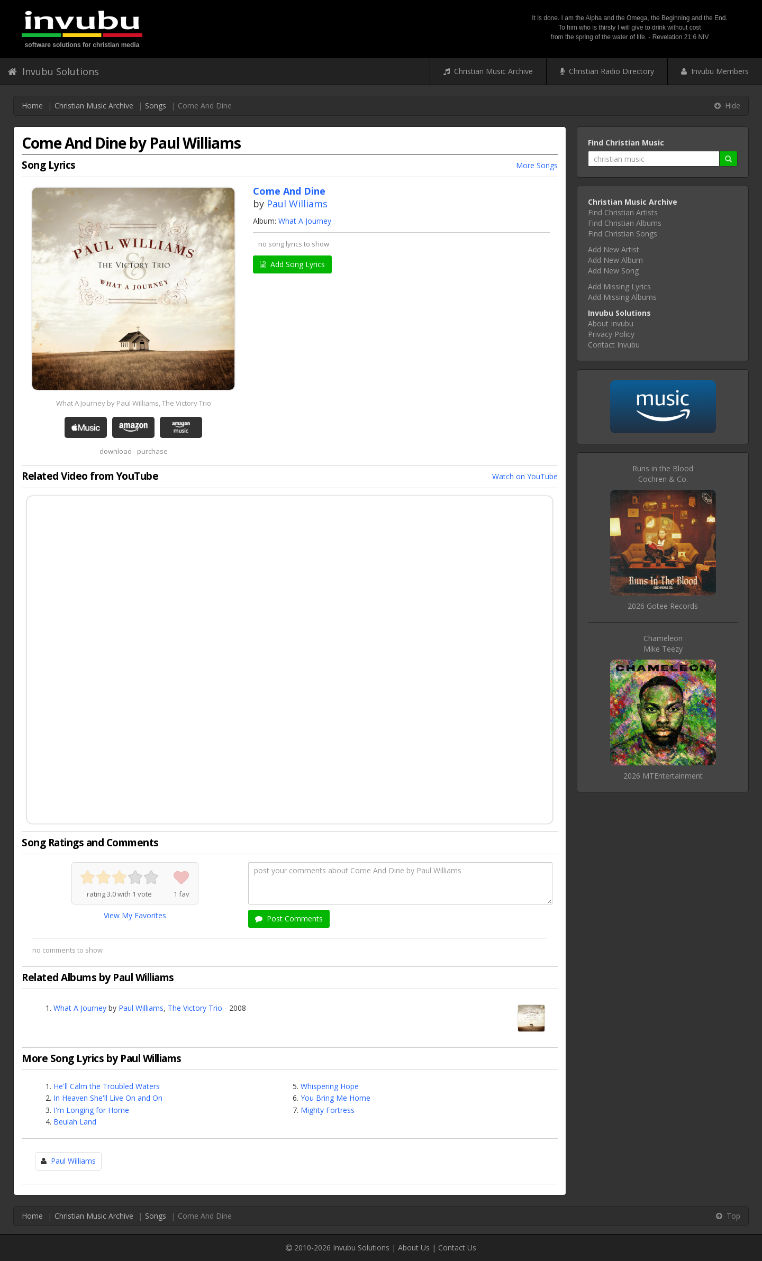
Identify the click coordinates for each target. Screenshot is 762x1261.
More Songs (537, 165)
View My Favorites (135, 915)
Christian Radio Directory (607, 71)
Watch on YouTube (525, 476)
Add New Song (613, 271)
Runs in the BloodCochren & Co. (662, 473)
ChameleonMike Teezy (663, 643)
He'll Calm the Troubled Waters (106, 1086)
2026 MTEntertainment (663, 776)
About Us (414, 1247)
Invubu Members (715, 71)
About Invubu (610, 323)
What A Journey (304, 221)
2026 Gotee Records (663, 606)
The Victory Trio (195, 1008)
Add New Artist (613, 249)
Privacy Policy (611, 334)
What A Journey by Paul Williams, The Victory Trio (133, 403)
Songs (155, 105)
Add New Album (615, 260)
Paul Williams (297, 203)
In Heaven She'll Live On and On (107, 1098)
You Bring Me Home (335, 1098)
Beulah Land (74, 1122)
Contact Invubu (614, 345)
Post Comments (289, 918)
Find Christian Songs (622, 234)
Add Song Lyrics (292, 264)
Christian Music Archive (488, 71)
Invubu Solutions (53, 71)
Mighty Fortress (328, 1110)
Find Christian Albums (624, 223)
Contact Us (457, 1247)
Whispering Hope (330, 1086)
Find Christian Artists (623, 212)
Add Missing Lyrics (619, 286)
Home (32, 105)
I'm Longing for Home (91, 1110)
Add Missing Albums (622, 297)
